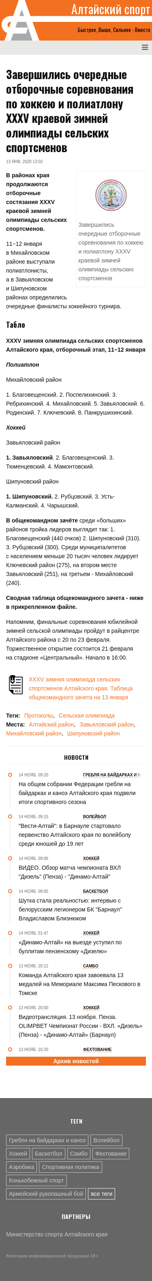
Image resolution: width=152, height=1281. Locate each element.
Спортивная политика (70, 1167)
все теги (101, 1194)
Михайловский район (34, 733)
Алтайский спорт (110, 9)
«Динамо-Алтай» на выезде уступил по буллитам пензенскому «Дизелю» (70, 946)
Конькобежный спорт (36, 1180)
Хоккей (18, 1153)
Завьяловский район (106, 724)
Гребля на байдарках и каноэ (47, 1140)
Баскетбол (48, 1153)
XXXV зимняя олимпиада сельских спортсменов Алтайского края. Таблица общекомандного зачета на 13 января (81, 688)
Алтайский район (51, 724)
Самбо (79, 1153)
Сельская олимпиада (87, 715)
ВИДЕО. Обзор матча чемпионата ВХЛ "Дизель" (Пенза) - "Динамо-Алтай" (70, 872)
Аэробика (21, 1167)
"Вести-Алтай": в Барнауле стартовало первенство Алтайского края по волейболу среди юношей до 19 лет (75, 835)
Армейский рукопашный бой (46, 1194)
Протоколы (38, 715)
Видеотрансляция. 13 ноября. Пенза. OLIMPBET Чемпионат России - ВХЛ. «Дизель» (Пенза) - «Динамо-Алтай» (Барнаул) (80, 1026)
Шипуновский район (93, 733)
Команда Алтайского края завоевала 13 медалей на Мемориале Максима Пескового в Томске (79, 984)
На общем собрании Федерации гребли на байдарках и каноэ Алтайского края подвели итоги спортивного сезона (77, 793)
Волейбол (106, 1140)
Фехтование (110, 1153)
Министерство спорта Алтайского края (56, 1234)
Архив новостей (75, 1061)
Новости (76, 757)
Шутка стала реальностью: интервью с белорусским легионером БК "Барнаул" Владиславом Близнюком (70, 909)
